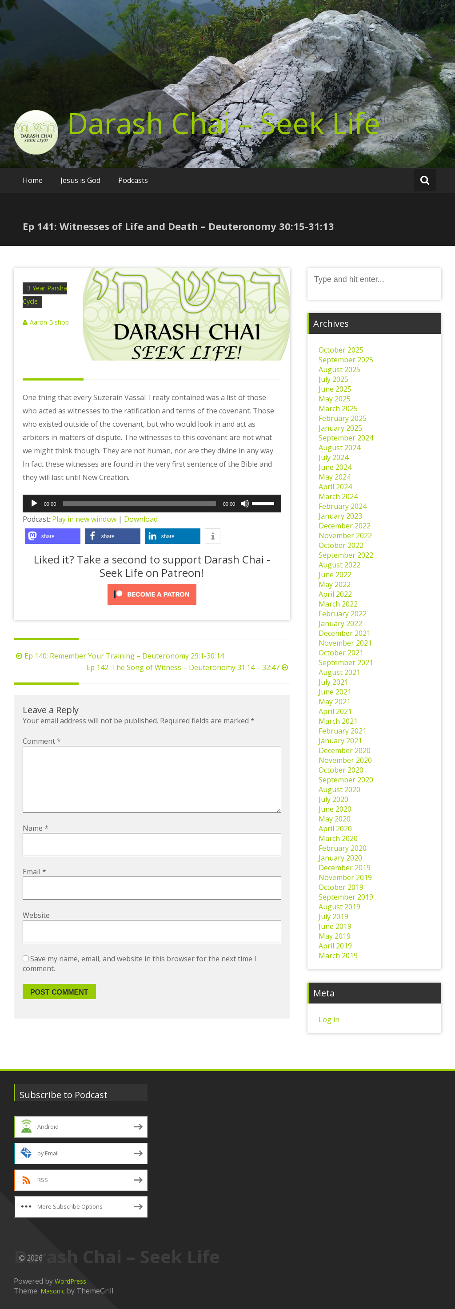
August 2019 (339, 907)
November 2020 (345, 760)
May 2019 (335, 936)
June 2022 (335, 574)
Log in (329, 1019)
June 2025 (335, 389)
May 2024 (335, 477)
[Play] (34, 503)
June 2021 (335, 692)
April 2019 (335, 946)
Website (36, 929)
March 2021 (338, 721)
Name (35, 842)
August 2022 (339, 565)
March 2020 (338, 838)
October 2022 (341, 545)
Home (33, 180)
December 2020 (345, 750)
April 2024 (335, 487)
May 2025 (335, 399)
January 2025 (340, 428)
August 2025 (339, 369)
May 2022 (335, 584)
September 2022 (346, 555)
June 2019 (335, 926)
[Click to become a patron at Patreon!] (152, 594)
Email (34, 886)
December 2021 (345, 633)
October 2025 (341, 350)
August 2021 (339, 672)
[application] (152, 503)
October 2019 (341, 887)
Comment (42, 741)
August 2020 (339, 789)
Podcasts (133, 180)
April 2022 (335, 594)
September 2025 (346, 360)
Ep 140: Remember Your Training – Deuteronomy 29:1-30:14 (119, 656)
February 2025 (343, 418)
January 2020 (340, 858)
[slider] (139, 503)
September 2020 (346, 780)
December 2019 (345, 868)
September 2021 (346, 662)
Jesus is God (80, 180)
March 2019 (338, 955)
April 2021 (335, 711)
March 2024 (338, 496)
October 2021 (341, 653)
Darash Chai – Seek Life (223, 123)
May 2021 (335, 701)
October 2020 (341, 770)
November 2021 (345, 643)
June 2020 (335, 809)
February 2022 (343, 614)
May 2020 (335, 819)
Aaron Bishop (49, 322)
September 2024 (346, 438)
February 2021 (343, 731)
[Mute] (244, 503)
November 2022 (345, 535)
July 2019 (333, 916)
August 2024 (339, 447)
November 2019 (345, 877)
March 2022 (338, 604)
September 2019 (346, 897)
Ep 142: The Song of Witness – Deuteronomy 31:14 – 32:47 (188, 667)
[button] (52, 536)
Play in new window (84, 519)
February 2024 (343, 506)
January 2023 (340, 516)
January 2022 (340, 623)
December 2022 (345, 526)
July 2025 (333, 379)
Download (141, 519)
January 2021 (340, 741)
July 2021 (333, 682)
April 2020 (335, 828)
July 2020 (333, 799)
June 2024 (335, 467)
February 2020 (343, 848)
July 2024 (333, 457)
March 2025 (338, 408)
